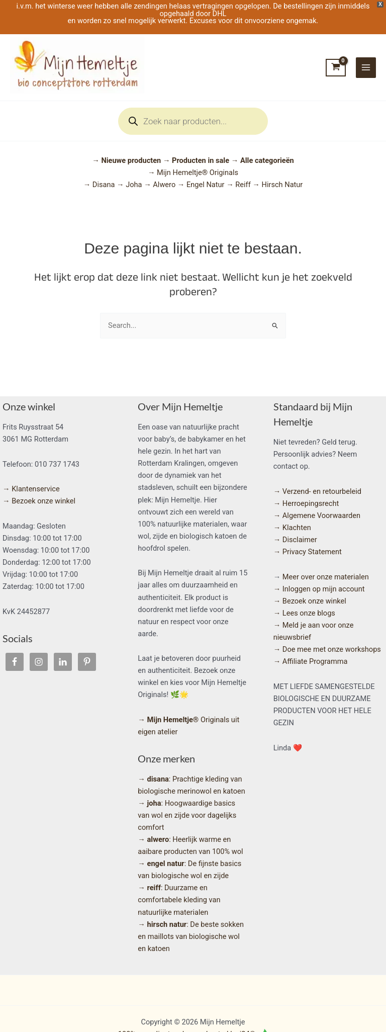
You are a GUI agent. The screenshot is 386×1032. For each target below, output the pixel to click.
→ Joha (130, 184)
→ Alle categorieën (262, 160)
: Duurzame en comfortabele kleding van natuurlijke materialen (179, 899)
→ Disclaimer (295, 539)
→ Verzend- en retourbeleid (317, 491)
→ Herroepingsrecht (306, 503)
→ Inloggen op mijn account (319, 588)
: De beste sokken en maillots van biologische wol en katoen (191, 936)
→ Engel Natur (201, 184)
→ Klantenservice (31, 488)
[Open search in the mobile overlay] (193, 121)
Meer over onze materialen (325, 576)
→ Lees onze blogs (304, 613)
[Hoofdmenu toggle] (366, 67)
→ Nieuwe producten (127, 160)
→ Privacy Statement (307, 551)
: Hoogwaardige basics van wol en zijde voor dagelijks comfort (187, 815)
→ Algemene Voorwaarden (316, 515)
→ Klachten (292, 527)
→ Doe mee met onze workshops (327, 649)
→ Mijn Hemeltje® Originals (193, 172)
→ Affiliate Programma (310, 661)
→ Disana (100, 184)
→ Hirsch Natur (277, 184)
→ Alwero (160, 184)
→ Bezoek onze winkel (39, 500)
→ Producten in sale (196, 160)
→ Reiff (239, 184)
